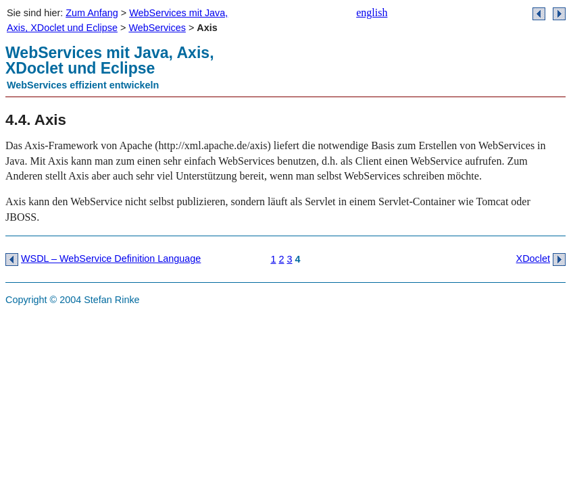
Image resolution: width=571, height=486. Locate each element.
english (371, 12)
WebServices (157, 27)
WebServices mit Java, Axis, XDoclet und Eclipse (109, 60)
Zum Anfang (92, 12)
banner (407, 71)
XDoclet (533, 258)
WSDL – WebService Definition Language (111, 258)
